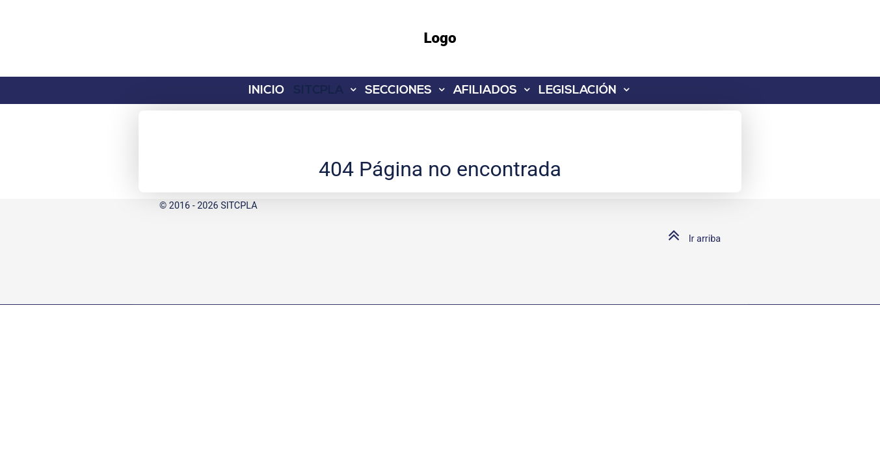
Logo (439, 37)
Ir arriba (691, 238)
